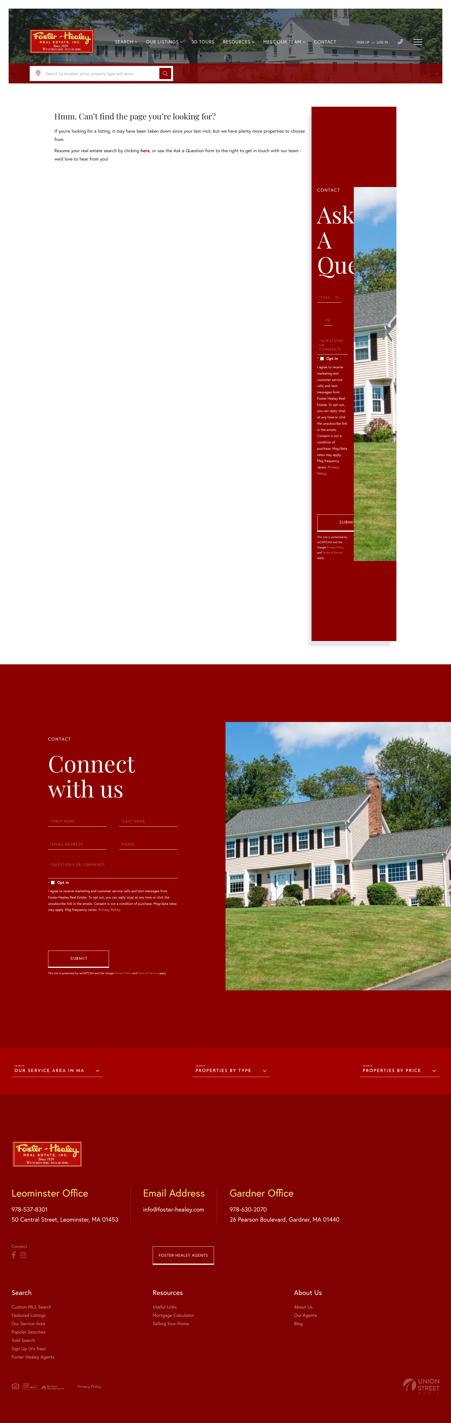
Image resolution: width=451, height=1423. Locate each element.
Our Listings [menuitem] (162, 42)
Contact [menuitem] (325, 42)
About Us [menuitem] (303, 1307)
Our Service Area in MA (49, 1071)
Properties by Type (224, 1071)
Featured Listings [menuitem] (29, 1315)
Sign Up (362, 42)
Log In (382, 42)
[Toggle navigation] (418, 42)
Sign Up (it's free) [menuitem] (29, 1349)
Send (347, 523)
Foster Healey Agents (183, 1255)
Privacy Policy (335, 547)
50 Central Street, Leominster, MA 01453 (65, 1219)
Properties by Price (392, 1071)
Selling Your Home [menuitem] (171, 1324)
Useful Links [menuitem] (165, 1307)
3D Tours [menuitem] (202, 42)
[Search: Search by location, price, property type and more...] (101, 73)
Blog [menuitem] (298, 1324)
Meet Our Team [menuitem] (282, 42)
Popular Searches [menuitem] (29, 1332)
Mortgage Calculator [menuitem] (173, 1315)
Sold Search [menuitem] (23, 1340)
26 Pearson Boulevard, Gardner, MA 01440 (284, 1219)
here (145, 151)
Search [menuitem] (124, 42)
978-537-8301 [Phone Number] (30, 1209)
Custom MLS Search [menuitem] (31, 1307)
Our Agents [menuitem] (305, 1315)
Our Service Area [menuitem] (28, 1324)
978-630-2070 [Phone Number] (248, 1209)
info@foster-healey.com (173, 1209)
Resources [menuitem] (237, 42)
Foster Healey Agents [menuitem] (33, 1357)
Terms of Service (332, 552)
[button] (165, 73)
